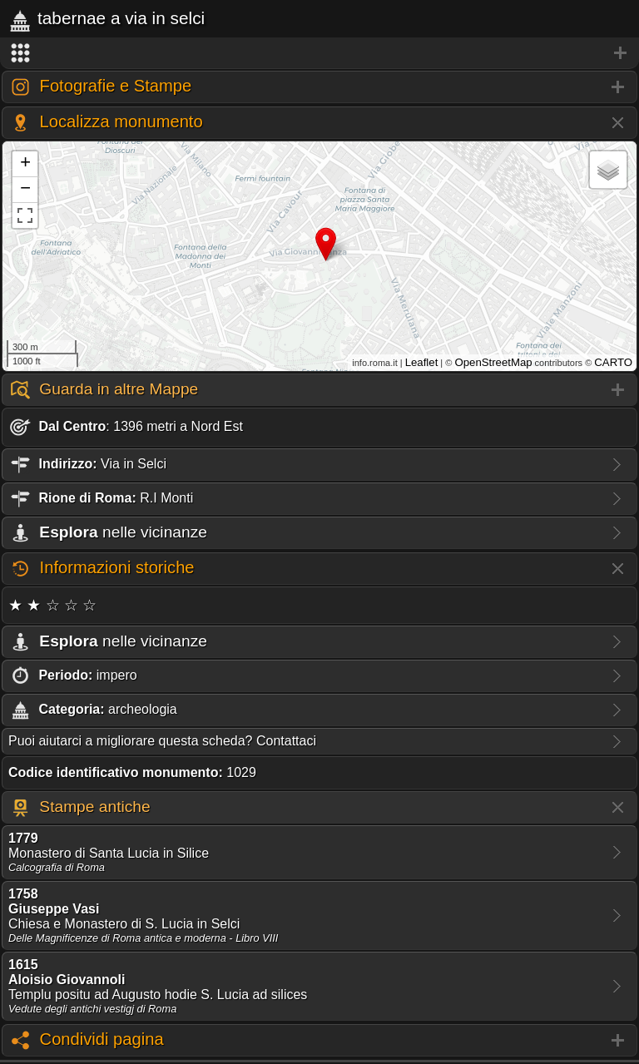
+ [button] (25, 163)
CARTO (613, 362)
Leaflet (421, 362)
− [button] (25, 189)
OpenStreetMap (493, 362)
